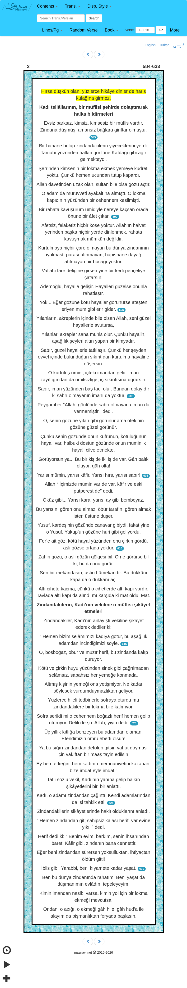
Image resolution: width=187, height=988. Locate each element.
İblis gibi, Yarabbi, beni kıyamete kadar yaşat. (88, 868)
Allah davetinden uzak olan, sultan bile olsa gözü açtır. (93, 184)
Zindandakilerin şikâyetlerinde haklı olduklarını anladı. (93, 811)
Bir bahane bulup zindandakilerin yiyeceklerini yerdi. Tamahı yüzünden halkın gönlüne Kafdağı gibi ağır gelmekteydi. (93, 152)
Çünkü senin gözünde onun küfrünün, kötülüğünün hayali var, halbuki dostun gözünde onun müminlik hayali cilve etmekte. (93, 443)
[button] (47, 6)
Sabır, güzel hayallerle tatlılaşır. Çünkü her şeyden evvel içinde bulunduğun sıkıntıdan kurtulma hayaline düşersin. (93, 357)
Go (161, 30)
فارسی (178, 45)
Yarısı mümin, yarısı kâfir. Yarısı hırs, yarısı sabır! (88, 475)
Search (94, 18)
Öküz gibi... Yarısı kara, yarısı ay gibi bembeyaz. (93, 500)
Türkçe (164, 45)
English (150, 45)
